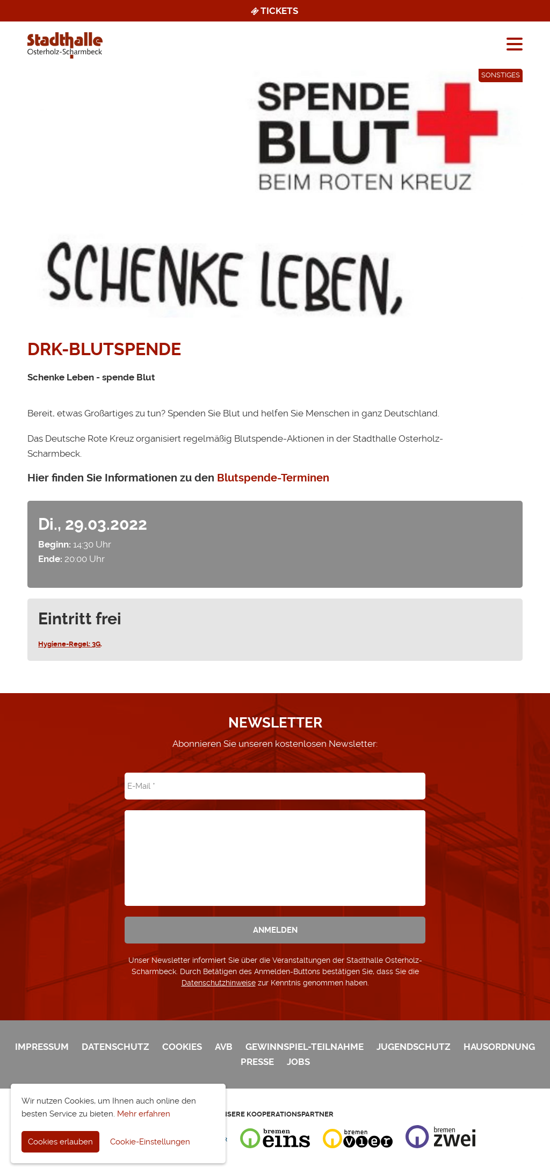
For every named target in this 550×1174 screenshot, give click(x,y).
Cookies (182, 1046)
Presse (257, 1061)
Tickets (273, 10)
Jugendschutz (414, 1046)
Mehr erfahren (143, 1114)
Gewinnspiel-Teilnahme (304, 1046)
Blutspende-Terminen (273, 478)
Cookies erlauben (60, 1142)
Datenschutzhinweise (219, 982)
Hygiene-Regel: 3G (69, 644)
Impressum (42, 1046)
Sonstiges (500, 75)
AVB (224, 1046)
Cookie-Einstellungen (150, 1142)
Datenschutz (115, 1046)
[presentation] (275, 850)
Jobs (298, 1061)
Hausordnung (499, 1046)
